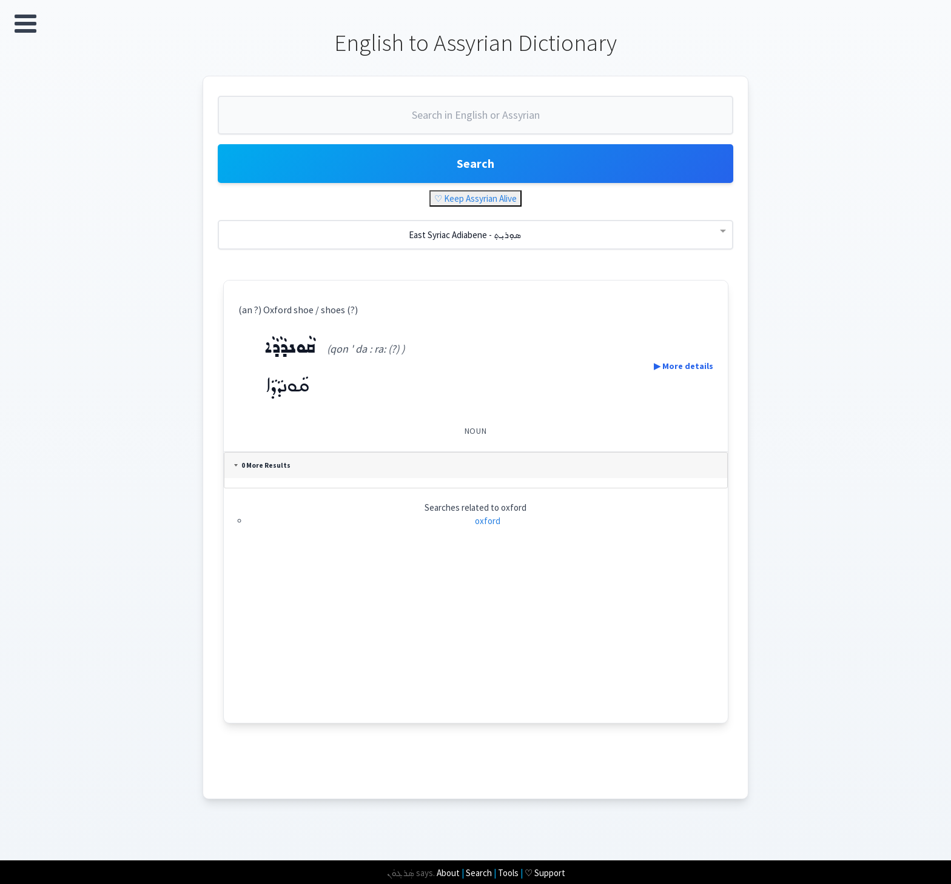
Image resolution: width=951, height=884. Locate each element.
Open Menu (25, 24)
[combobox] (475, 120)
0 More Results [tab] (262, 465)
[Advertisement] (476, 638)
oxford (487, 521)
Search (475, 163)
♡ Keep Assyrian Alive (475, 198)
